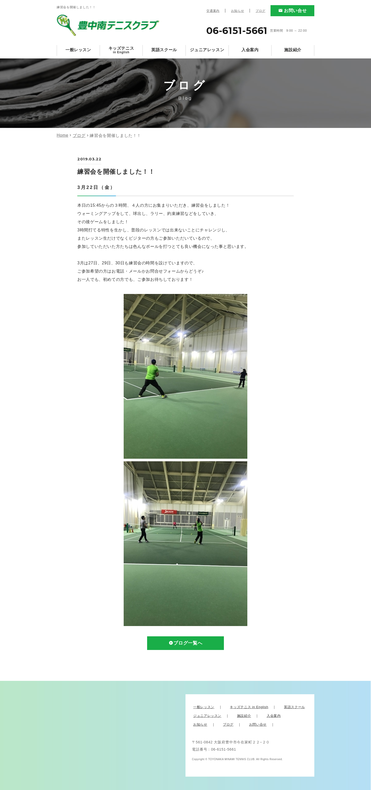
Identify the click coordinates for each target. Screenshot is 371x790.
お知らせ (237, 11)
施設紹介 (292, 50)
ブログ (260, 11)
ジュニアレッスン (207, 50)
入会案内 (250, 50)
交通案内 (213, 11)
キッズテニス (121, 50)
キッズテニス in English (249, 707)
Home (62, 135)
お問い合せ (295, 10)
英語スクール (164, 50)
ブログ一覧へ (187, 643)
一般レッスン (78, 50)
